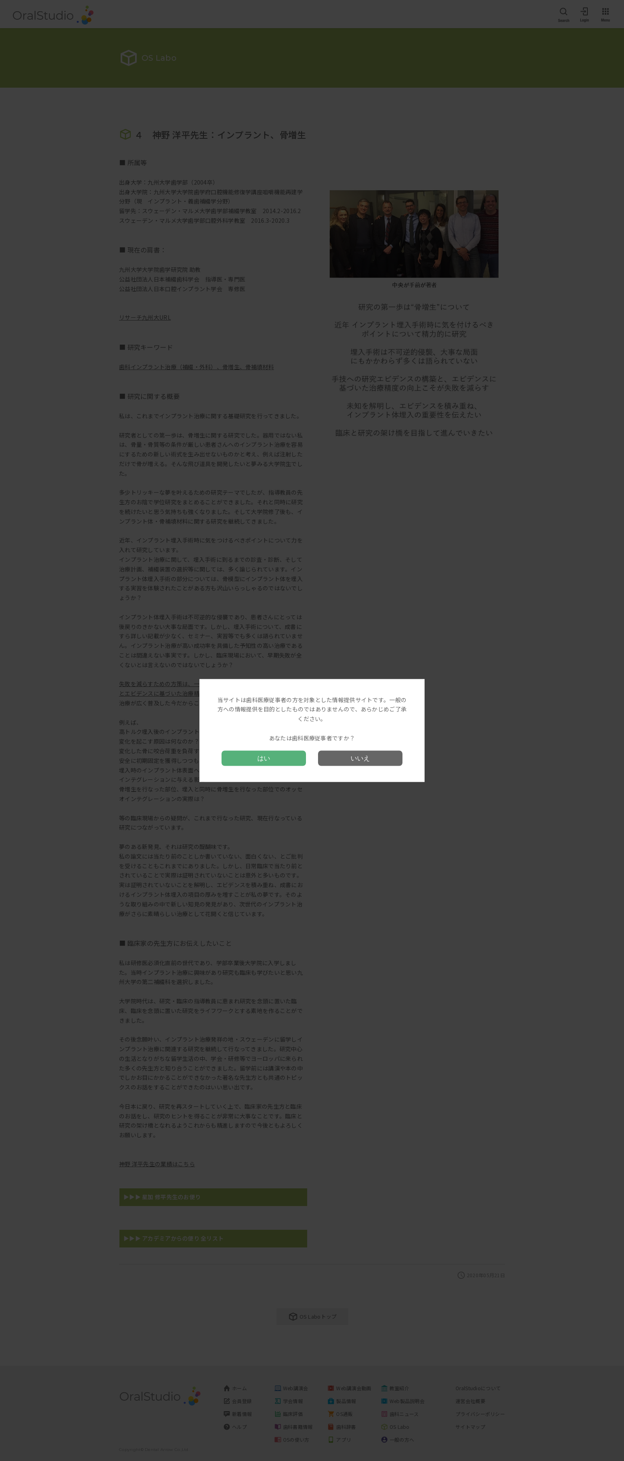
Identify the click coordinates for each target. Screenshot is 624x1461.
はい (263, 758)
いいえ (360, 758)
